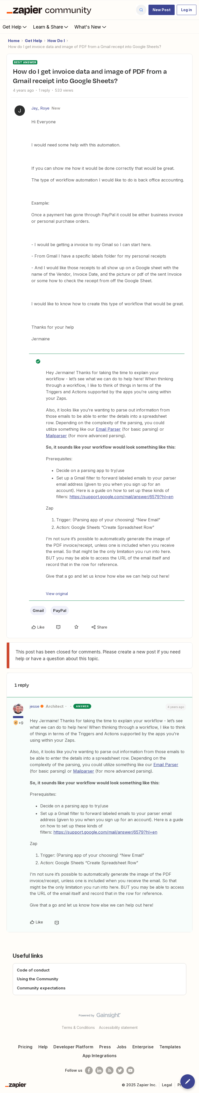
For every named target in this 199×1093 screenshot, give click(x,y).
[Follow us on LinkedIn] (99, 1070)
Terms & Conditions (78, 1027)
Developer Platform (73, 1046)
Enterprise (143, 1046)
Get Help (15, 27)
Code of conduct (33, 970)
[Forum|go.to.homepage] (50, 10)
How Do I (56, 40)
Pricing (25, 1046)
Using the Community (37, 978)
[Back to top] (192, 1020)
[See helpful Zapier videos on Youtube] (130, 1070)
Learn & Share (51, 27)
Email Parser (108, 429)
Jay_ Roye (40, 108)
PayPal (59, 610)
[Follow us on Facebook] (89, 1070)
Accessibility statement (118, 1027)
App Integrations (99, 1055)
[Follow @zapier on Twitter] (120, 1070)
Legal (167, 1085)
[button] (161, 10)
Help (43, 1046)
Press (105, 1046)
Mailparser (56, 435)
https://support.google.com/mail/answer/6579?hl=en (121, 496)
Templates (170, 1046)
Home (14, 40)
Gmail (38, 610)
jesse (34, 706)
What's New (90, 27)
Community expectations (41, 988)
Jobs (121, 1046)
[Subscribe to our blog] (109, 1070)
